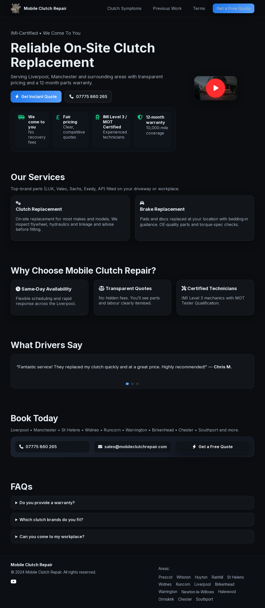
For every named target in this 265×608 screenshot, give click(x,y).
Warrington (167, 591)
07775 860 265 (88, 96)
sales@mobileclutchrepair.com (132, 447)
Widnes (165, 584)
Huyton (201, 577)
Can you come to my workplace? (52, 536)
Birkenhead (224, 584)
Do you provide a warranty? (47, 503)
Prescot (165, 577)
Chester (185, 599)
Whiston (183, 577)
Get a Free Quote (234, 8)
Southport (204, 599)
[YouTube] (13, 582)
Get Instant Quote (36, 96)
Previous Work (167, 8)
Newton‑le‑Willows (197, 592)
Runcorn (183, 584)
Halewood (227, 591)
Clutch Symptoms (124, 8)
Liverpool (202, 584)
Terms (199, 8)
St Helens (235, 577)
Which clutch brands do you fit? (51, 520)
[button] (215, 88)
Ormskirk (166, 599)
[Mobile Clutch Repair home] (39, 8)
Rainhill (217, 577)
